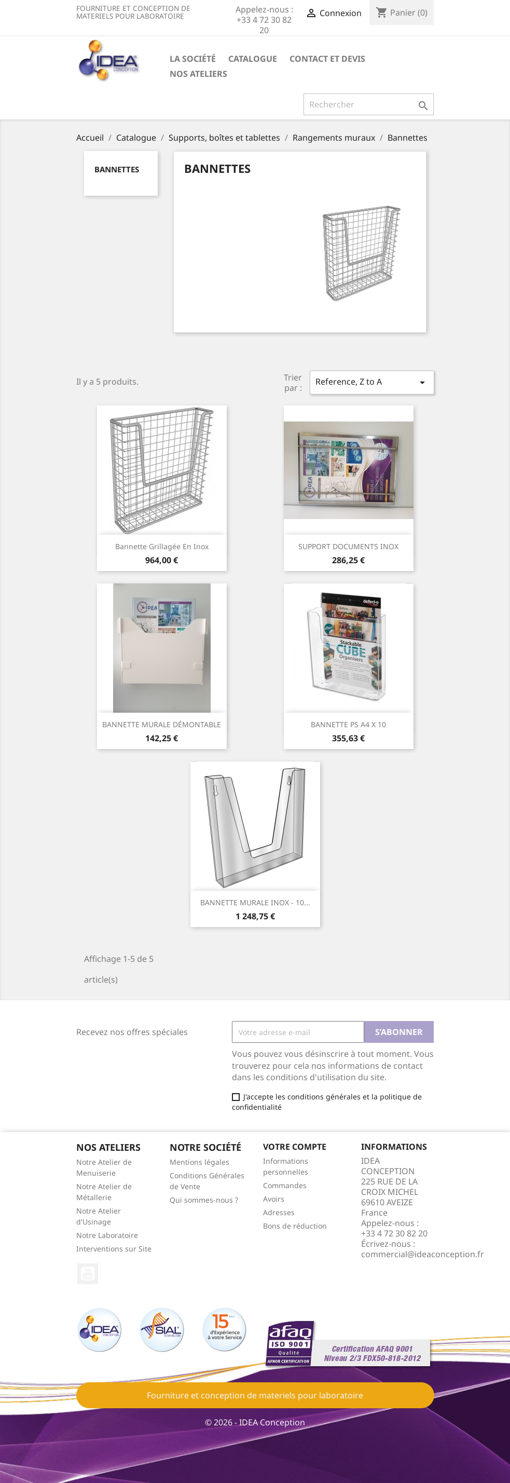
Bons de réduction (295, 1226)
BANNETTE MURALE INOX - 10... (255, 902)
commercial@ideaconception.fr (422, 1254)
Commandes (285, 1185)
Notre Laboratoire (107, 1235)
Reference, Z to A (372, 382)
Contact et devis (327, 58)
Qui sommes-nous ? (204, 1200)
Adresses (279, 1212)
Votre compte (294, 1146)
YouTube (87, 1273)
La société (193, 58)
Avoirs (273, 1199)
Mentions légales (199, 1162)
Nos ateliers (198, 73)
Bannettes (116, 169)
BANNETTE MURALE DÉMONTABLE (161, 724)
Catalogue (252, 58)
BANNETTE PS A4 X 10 (348, 724)
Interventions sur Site (113, 1249)
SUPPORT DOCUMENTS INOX (348, 546)
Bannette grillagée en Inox (162, 546)
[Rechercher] (369, 104)
